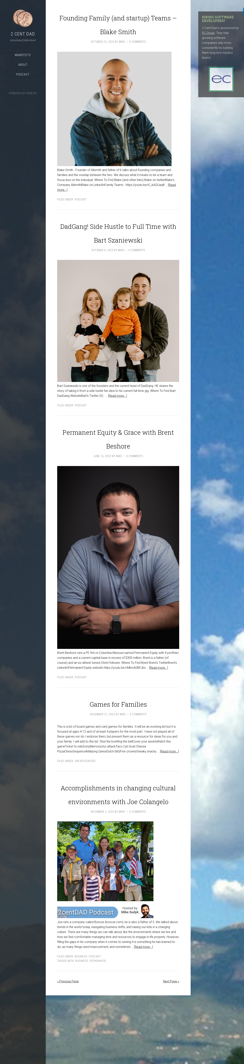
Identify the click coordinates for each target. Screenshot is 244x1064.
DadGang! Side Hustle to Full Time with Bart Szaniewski (118, 252)
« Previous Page (68, 1050)
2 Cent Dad (23, 34)
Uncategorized (85, 802)
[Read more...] (117, 423)
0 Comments (137, 55)
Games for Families (118, 743)
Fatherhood (98, 1029)
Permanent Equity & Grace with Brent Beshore (118, 471)
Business (81, 1025)
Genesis (31, 93)
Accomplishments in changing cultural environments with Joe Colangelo (118, 848)
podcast (81, 213)
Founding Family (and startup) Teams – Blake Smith (118, 29)
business (81, 1029)
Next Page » (171, 1050)
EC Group (208, 33)
